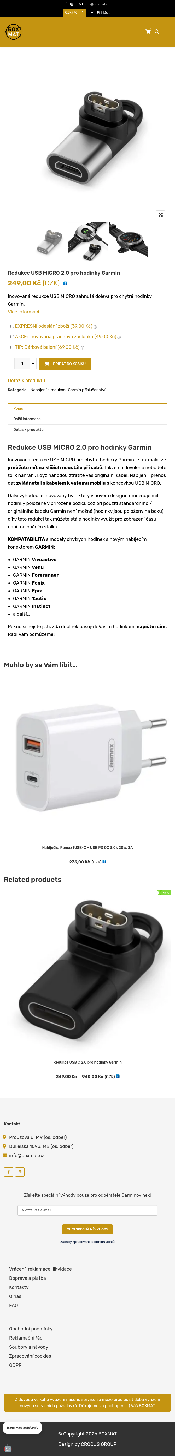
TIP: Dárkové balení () (49, 347)
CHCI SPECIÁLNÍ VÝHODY (87, 1229)
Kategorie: (18, 390)
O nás (15, 1296)
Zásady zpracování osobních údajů (87, 1242)
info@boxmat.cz (94, 4)
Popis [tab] (18, 408)
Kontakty (19, 1287)
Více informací (23, 312)
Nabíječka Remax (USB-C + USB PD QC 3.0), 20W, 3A (87, 847)
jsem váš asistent (22, 1428)
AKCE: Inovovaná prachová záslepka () (68, 337)
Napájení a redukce (48, 390)
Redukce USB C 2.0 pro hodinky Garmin (87, 1062)
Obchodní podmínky (31, 1329)
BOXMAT (107, 1434)
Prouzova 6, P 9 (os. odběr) (38, 1137)
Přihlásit (100, 13)
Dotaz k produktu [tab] (28, 430)
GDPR (15, 1365)
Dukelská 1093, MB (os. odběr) (41, 1146)
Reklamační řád (26, 1338)
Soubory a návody (28, 1347)
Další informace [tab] (27, 419)
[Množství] (22, 363)
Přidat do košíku (69, 364)
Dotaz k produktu (26, 380)
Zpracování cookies (30, 1356)
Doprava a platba (27, 1278)
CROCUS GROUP (99, 1444)
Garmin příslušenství (86, 390)
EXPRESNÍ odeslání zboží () (56, 326)
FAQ (13, 1305)
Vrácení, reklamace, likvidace (40, 1269)
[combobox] (75, 13)
